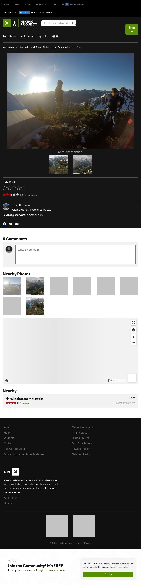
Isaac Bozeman (21, 205)
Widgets (9, 437)
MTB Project (79, 432)
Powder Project (81, 448)
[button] (4, 223)
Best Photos (26, 36)
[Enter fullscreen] (133, 322)
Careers (8, 503)
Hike (27, 4)
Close (108, 574)
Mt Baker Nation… (42, 47)
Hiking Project (80, 437)
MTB (17, 4)
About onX (10, 497)
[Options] (132, 378)
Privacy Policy (122, 567)
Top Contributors (14, 448)
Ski (54, 4)
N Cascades (24, 47)
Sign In (132, 29)
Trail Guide (10, 36)
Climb (6, 4)
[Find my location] (133, 330)
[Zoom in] (133, 337)
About (7, 427)
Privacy (87, 543)
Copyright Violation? (70, 151)
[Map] (70, 351)
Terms (78, 543)
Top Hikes (43, 36)
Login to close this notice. (52, 570)
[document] (108, 569)
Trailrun (41, 4)
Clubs (7, 443)
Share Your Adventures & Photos (24, 454)
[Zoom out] (133, 342)
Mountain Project (82, 427)
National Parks (81, 454)
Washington (9, 47)
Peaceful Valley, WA (40, 209)
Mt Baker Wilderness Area (68, 47)
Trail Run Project (82, 443)
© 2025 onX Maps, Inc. (61, 543)
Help (7, 432)
